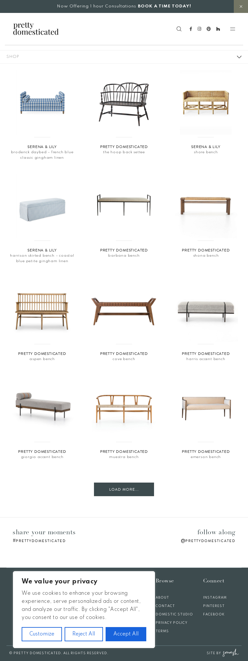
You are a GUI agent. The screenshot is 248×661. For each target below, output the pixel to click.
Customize (41, 634)
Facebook (214, 614)
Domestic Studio (174, 614)
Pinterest (214, 606)
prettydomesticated (41, 541)
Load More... (124, 489)
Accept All (126, 634)
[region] (84, 609)
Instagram (215, 597)
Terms (162, 631)
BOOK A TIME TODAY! (164, 6)
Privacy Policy (172, 622)
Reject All (83, 634)
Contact (165, 606)
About (162, 597)
